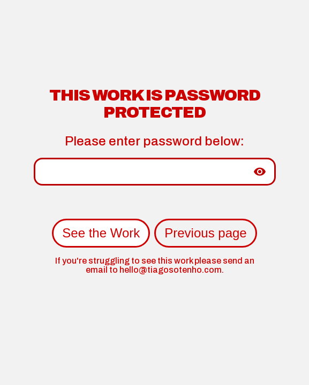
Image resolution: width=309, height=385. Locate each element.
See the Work (101, 233)
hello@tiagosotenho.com (170, 269)
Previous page (205, 233)
